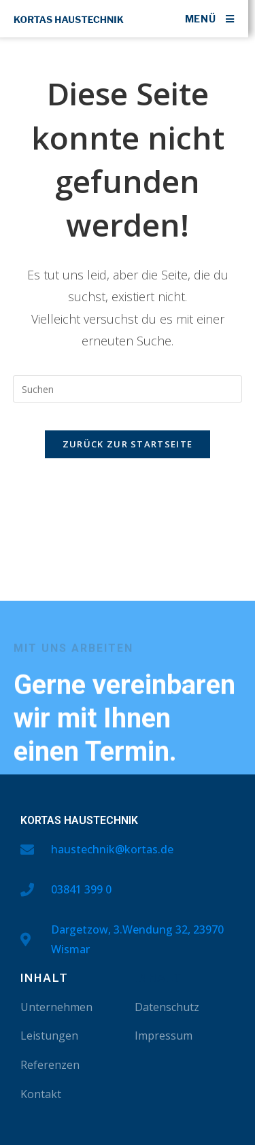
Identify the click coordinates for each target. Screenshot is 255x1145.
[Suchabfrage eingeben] (128, 389)
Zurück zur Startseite (127, 444)
